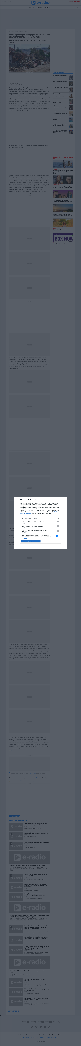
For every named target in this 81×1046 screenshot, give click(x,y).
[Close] (64, 500)
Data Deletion (33, 546)
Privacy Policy (48, 546)
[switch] (57, 521)
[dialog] (40, 523)
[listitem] (40, 518)
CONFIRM (30, 541)
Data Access (40, 546)
